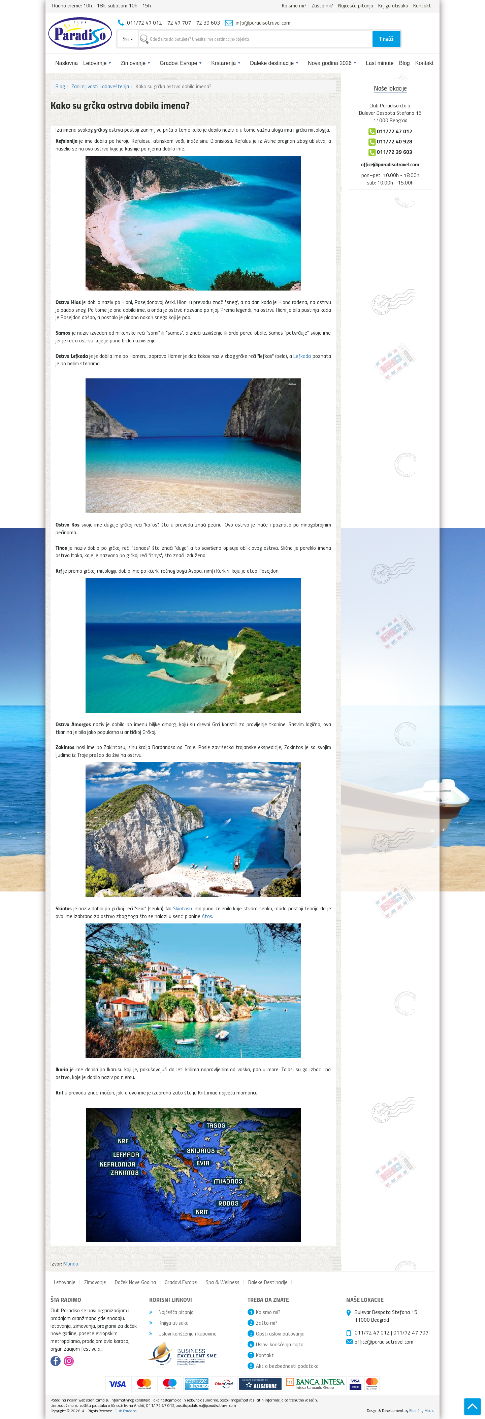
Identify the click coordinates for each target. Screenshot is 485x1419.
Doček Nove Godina (135, 1282)
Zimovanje (135, 63)
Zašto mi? (322, 5)
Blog (404, 63)
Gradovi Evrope (181, 63)
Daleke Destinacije (268, 1282)
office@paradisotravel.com (390, 164)
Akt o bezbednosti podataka (287, 1366)
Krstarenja (225, 63)
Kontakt (422, 5)
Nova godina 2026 (332, 63)
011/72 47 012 (372, 1332)
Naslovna (66, 63)
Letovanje (97, 63)
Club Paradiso (125, 1411)
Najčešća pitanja (355, 5)
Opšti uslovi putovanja (280, 1333)
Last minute (380, 63)
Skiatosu (182, 908)
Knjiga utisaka (393, 5)
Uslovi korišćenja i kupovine (183, 1333)
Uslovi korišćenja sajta (279, 1344)
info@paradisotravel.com (263, 22)
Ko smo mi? (294, 5)
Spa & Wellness (222, 1282)
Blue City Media (421, 1410)
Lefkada (302, 356)
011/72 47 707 (410, 1332)
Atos (207, 916)
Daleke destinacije (274, 63)
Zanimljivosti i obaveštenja (100, 86)
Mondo (70, 1263)
